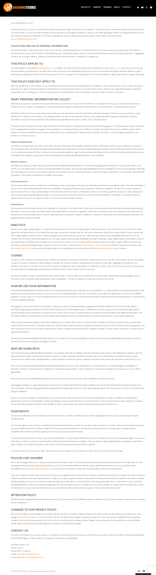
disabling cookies (106, 248)
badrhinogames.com (46, 68)
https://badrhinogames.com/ (32, 557)
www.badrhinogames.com (30, 517)
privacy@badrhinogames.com (24, 39)
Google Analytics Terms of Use (94, 245)
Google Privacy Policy (22, 248)
